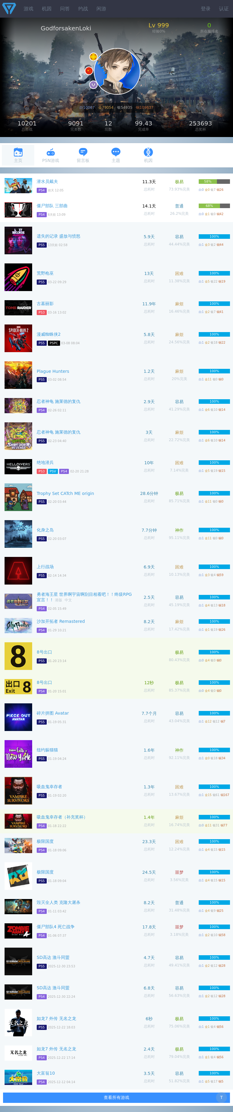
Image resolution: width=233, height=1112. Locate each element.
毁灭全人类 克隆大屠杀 (58, 902)
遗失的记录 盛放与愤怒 (58, 236)
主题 (116, 155)
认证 (224, 9)
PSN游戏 (50, 155)
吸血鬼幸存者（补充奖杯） (62, 817)
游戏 (28, 9)
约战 (83, 9)
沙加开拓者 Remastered (61, 621)
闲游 (101, 9)
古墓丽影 (45, 303)
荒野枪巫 (45, 273)
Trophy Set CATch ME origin (65, 493)
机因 (47, 9)
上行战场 (45, 566)
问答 (65, 9)
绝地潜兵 (45, 462)
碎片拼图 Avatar (53, 713)
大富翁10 (46, 1073)
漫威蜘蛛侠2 (49, 334)
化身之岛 (45, 529)
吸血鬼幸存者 (49, 786)
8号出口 (44, 652)
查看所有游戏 (116, 1097)
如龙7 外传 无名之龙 (56, 1018)
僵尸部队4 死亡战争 (56, 926)
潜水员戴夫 (47, 181)
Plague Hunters (53, 371)
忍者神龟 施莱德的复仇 (58, 401)
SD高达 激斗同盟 (53, 957)
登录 (206, 9)
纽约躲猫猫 (47, 749)
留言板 (83, 155)
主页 (18, 155)
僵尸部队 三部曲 (52, 205)
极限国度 (45, 841)
